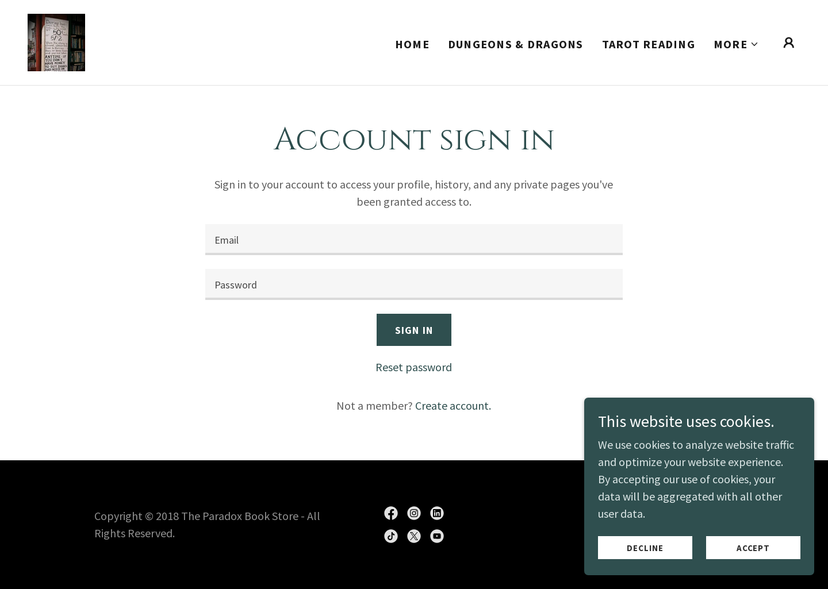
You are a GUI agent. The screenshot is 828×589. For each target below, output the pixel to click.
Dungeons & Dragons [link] (516, 44)
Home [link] (412, 44)
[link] (56, 41)
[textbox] (413, 239)
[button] (736, 44)
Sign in (414, 330)
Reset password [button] (413, 367)
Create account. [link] (453, 405)
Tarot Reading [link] (648, 44)
